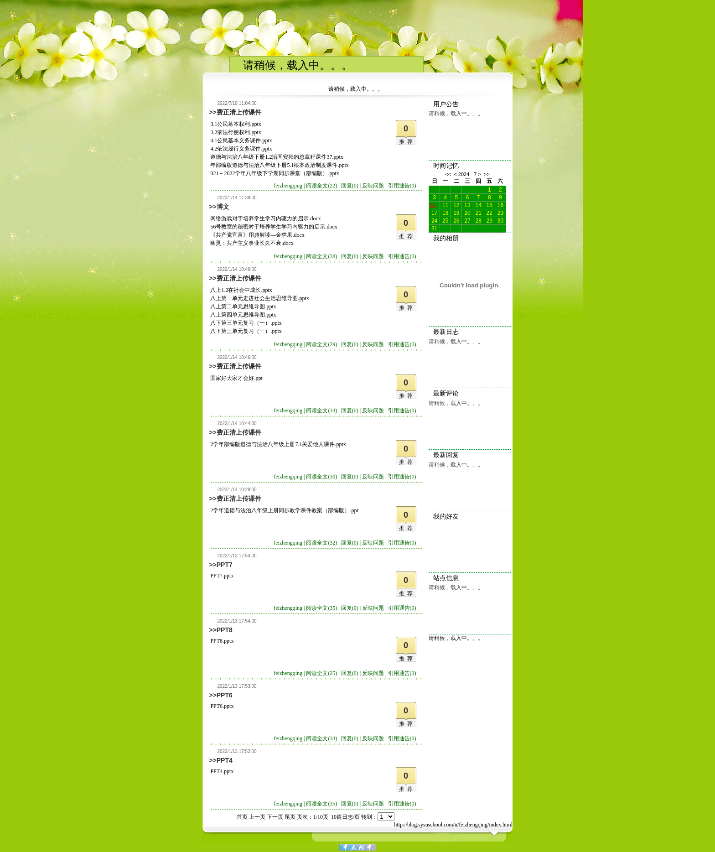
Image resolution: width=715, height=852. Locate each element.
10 (433, 205)
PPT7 (225, 564)
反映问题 (373, 185)
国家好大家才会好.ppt (236, 378)
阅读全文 (321, 185)
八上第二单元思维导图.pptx (243, 306)
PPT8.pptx (221, 641)
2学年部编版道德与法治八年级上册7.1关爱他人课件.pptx (278, 444)
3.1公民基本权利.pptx (235, 124)
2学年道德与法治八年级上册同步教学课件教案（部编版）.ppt (284, 510)
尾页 (290, 817)
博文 (223, 206)
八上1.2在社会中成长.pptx (241, 290)
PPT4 (225, 760)
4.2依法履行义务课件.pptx (241, 148)
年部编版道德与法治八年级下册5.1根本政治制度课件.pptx (279, 165)
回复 (349, 185)
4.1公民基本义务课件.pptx (241, 140)
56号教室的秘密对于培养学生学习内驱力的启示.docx (273, 226)
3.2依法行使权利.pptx (235, 132)
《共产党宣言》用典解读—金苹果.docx (257, 235)
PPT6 (225, 695)
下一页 (275, 817)
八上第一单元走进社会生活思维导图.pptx (259, 298)
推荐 (407, 142)
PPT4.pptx (221, 771)
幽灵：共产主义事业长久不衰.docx (251, 243)
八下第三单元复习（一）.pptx (245, 323)
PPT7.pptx (221, 575)
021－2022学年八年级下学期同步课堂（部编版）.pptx (274, 173)
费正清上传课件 (239, 112)
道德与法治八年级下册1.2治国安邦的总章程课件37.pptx (276, 157)
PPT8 (225, 630)
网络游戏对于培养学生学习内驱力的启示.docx (265, 218)
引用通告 (402, 185)
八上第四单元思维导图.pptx (243, 315)
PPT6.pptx (221, 706)
